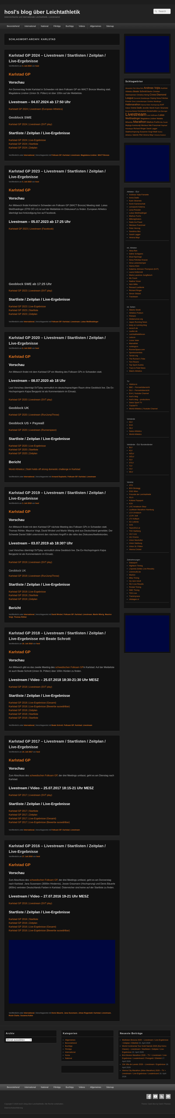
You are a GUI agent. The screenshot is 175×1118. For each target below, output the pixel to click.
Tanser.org (133, 356)
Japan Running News (138, 322)
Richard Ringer (135, 290)
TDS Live (133, 593)
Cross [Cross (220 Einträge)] (153, 94)
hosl (37, 66)
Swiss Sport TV (135, 402)
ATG (131, 485)
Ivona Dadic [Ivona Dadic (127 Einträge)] (136, 108)
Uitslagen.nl (134, 599)
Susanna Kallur (26, 1016)
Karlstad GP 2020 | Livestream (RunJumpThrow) (34, 414)
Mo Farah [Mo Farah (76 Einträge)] (164, 122)
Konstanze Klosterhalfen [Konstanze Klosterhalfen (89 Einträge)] (147, 111)
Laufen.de (133, 331)
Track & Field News (137, 368)
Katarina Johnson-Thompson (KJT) (144, 269)
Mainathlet (133, 343)
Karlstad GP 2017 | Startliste (23, 811)
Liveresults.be (135, 572)
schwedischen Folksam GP (69, 667)
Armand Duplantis (58, 477)
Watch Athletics (135, 371)
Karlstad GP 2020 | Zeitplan (23, 453)
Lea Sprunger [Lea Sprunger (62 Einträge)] (162, 111)
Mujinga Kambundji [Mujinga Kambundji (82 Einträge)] (132, 125)
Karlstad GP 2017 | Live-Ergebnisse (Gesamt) (32, 818)
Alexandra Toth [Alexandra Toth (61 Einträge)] (130, 88)
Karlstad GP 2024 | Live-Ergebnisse (27, 140)
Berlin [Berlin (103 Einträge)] (149, 91)
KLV (131, 450)
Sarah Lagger (135, 234)
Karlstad (66, 155)
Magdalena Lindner (89, 155)
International (30, 26)
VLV (131, 469)
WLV (131, 472)
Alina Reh (133, 251)
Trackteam (133, 297)
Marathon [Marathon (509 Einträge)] (139, 121)
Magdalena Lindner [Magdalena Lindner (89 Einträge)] (148, 119)
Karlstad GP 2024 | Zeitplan (23, 147)
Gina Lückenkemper (137, 263)
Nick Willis (133, 284)
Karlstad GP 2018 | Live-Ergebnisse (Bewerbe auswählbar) (39, 706)
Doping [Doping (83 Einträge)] (153, 98)
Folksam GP (56, 155)
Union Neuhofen (136, 540)
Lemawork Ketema (137, 207)
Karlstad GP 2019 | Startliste (23, 595)
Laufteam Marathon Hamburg (141, 510)
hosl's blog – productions (139, 399)
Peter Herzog (134, 228)
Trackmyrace (134, 596)
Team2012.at (134, 528)
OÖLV (131, 456)
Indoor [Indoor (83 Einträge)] (127, 108)
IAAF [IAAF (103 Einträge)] (162, 105)
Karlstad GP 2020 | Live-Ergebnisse (27, 446)
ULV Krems (134, 537)
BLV (131, 447)
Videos (82, 26)
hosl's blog (133, 396)
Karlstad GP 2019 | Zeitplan (23, 599)
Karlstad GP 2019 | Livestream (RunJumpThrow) (34, 576)
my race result (135, 581)
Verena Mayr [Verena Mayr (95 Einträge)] (148, 135)
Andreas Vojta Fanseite (139, 195)
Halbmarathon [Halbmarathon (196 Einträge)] (132, 104)
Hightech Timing (136, 566)
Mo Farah (133, 278)
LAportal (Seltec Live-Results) (141, 569)
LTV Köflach (134, 519)
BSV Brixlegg (134, 488)
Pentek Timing (135, 587)
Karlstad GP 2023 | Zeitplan (23, 314)
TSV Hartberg (135, 531)
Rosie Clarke (14, 1016)
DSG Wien (133, 491)
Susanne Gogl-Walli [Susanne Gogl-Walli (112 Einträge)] (148, 132)
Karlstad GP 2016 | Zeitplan (23, 923)
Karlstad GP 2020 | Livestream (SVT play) (30, 399)
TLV (130, 466)
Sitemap (110, 26)
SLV (131, 460)
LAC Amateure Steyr (137, 506)
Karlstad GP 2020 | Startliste (23, 449)
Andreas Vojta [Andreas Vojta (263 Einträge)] (152, 87)
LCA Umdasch (135, 513)
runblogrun (133, 346)
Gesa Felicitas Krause (138, 260)
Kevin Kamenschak (137, 204)
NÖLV (131, 453)
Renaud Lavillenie (136, 287)
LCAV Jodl (133, 516)
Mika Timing (134, 578)
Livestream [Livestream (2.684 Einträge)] (135, 114)
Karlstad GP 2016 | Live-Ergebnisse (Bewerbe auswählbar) (39, 930)
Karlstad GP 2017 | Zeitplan (23, 814)
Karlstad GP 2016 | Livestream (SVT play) (30, 903)
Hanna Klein (134, 266)
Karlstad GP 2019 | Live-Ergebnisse (27, 591)
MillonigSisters (135, 219)
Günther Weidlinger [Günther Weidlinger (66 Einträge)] (154, 101)
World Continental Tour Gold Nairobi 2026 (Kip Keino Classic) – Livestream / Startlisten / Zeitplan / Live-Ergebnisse (144, 1049)
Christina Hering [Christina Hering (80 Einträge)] (142, 95)
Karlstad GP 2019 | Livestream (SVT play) (30, 562)
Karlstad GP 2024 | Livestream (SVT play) (30, 124)
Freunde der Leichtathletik (140, 494)
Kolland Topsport (136, 500)
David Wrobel (57, 614)
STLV (131, 463)
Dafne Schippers (136, 254)
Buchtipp (70, 26)
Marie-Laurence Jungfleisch (140, 275)
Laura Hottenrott (136, 272)
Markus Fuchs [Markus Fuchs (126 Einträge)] (153, 122)
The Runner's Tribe (137, 359)
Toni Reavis (134, 362)
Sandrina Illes (135, 231)
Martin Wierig (98, 614)
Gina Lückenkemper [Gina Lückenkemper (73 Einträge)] (139, 101)
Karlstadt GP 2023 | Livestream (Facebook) (31, 229)
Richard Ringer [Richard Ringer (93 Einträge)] (140, 128)
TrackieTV (133, 405)
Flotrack (132, 316)
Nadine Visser (135, 281)
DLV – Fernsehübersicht (139, 390)
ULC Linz (133, 534)
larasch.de (133, 328)
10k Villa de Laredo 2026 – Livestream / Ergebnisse (144, 1064)
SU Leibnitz (134, 522)
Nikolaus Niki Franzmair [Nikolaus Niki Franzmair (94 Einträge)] (151, 125)
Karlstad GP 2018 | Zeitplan (23, 710)
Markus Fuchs (135, 216)
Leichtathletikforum (137, 334)
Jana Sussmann (70, 1013)
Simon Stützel (135, 293)
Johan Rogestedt (85, 1013)
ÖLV (131, 428)
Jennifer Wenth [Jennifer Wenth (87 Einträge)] (148, 108)
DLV (131, 422)
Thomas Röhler (20, 617)
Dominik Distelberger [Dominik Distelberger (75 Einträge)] (142, 98)
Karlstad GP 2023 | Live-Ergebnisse (27, 306)
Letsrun (132, 337)
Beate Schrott (57, 725)
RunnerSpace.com (137, 349)
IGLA (131, 497)
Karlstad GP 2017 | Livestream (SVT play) (30, 795)
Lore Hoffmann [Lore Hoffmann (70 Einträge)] (152, 115)
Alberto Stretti (135, 310)
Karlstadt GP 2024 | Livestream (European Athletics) (36, 109)
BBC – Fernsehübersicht (139, 387)
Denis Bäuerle (57, 1013)
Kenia (67, 1055)
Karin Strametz (135, 201)
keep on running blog (138, 325)
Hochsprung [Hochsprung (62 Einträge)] (155, 105)
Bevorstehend (13, 26)
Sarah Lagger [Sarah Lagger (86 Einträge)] (151, 129)
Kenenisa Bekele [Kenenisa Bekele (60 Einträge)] (131, 111)
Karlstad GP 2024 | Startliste (23, 144)
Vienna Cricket (135, 549)
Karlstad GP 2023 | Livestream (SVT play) (30, 290)
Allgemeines (95, 26)
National (44, 26)
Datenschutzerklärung (13, 1108)
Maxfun (132, 575)
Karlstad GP (19, 74)
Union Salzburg (135, 543)
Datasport (133, 563)
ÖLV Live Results (136, 584)
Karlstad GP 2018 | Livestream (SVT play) (30, 687)
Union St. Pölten (136, 546)
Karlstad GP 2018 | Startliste (23, 714)
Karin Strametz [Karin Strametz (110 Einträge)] (161, 108)
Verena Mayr (134, 237)
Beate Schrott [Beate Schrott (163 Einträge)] (140, 91)
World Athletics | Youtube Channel (143, 409)
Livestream (75, 155)
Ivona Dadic (134, 198)
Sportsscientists (135, 352)
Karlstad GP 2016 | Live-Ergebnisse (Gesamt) (32, 926)
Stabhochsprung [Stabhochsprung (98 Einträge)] (132, 132)
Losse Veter (134, 340)
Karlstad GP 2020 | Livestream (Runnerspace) (33, 430)
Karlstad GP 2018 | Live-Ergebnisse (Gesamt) (32, 702)
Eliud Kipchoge (135, 257)
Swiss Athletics (135, 431)
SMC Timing (134, 590)
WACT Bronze (103, 155)
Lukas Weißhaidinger (89, 322)
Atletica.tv (133, 384)
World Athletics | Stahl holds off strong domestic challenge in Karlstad (44, 469)
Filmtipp (57, 26)
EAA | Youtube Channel (139, 393)
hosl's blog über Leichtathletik (42, 12)
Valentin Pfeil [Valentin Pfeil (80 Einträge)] (137, 135)
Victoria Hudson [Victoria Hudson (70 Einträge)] (160, 135)
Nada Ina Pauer (135, 222)
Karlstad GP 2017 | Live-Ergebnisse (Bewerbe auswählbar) (39, 822)
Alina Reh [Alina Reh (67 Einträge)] (139, 88)
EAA (131, 425)
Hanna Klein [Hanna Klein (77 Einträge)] (145, 105)
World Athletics (135, 434)
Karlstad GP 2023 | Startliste (23, 310)
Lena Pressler (135, 210)
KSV (131, 503)
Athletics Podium (136, 313)
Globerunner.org (136, 319)
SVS (131, 525)
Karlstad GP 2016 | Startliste (23, 919)
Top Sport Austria (136, 365)
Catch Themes (165, 1104)
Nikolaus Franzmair (137, 225)
